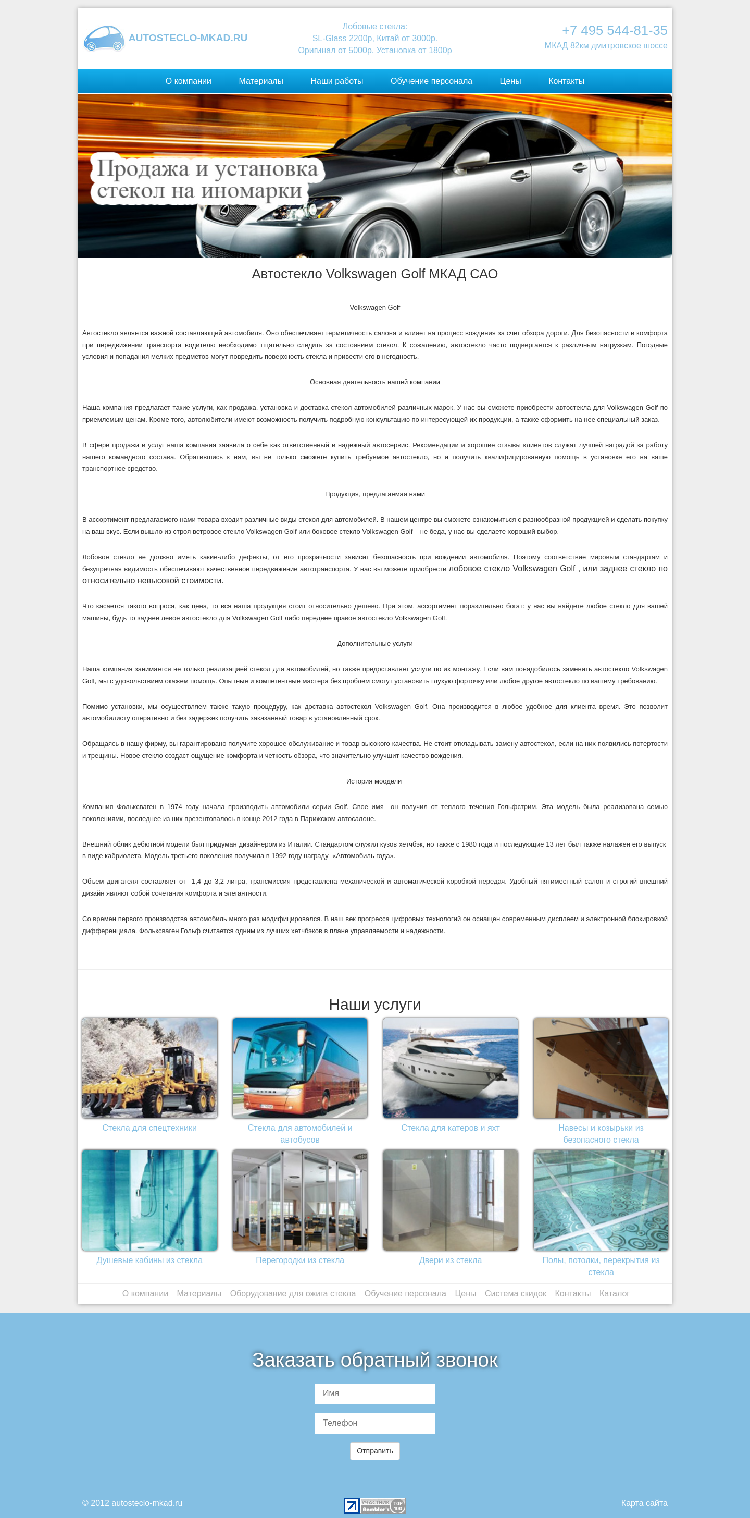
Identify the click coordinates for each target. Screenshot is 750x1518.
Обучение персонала (431, 81)
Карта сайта (644, 1503)
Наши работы (337, 81)
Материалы (261, 81)
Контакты (566, 81)
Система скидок (515, 1293)
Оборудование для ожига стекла (293, 1293)
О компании (188, 81)
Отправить (375, 1451)
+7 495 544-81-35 (615, 30)
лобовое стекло (479, 568)
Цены (510, 81)
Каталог (614, 1293)
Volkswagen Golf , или (555, 568)
